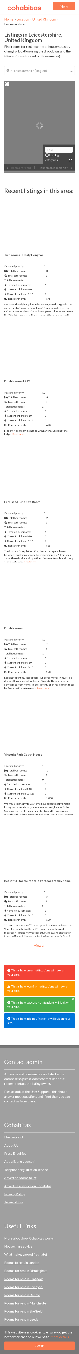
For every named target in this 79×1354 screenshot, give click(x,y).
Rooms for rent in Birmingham (25, 1271)
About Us (11, 1145)
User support (13, 1137)
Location (22, 19)
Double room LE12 (17, 381)
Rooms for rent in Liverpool (23, 1287)
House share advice (18, 1246)
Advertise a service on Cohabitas (27, 1186)
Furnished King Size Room (22, 502)
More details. (60, 1337)
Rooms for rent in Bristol (22, 1295)
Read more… (19, 434)
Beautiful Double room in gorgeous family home (37, 881)
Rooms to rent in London (21, 1262)
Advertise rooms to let (20, 1178)
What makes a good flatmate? (25, 1254)
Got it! (39, 1346)
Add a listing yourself (19, 1161)
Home (8, 19)
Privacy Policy (14, 1194)
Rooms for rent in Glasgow (23, 1279)
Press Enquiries (15, 1153)
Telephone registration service (26, 1170)
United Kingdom (44, 19)
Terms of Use (13, 1202)
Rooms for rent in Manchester (25, 1303)
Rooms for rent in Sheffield (23, 1311)
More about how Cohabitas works (29, 1238)
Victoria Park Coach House (23, 754)
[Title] (59, 150)
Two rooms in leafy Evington (24, 255)
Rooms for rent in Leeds (21, 1319)
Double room (13, 628)
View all (39, 945)
